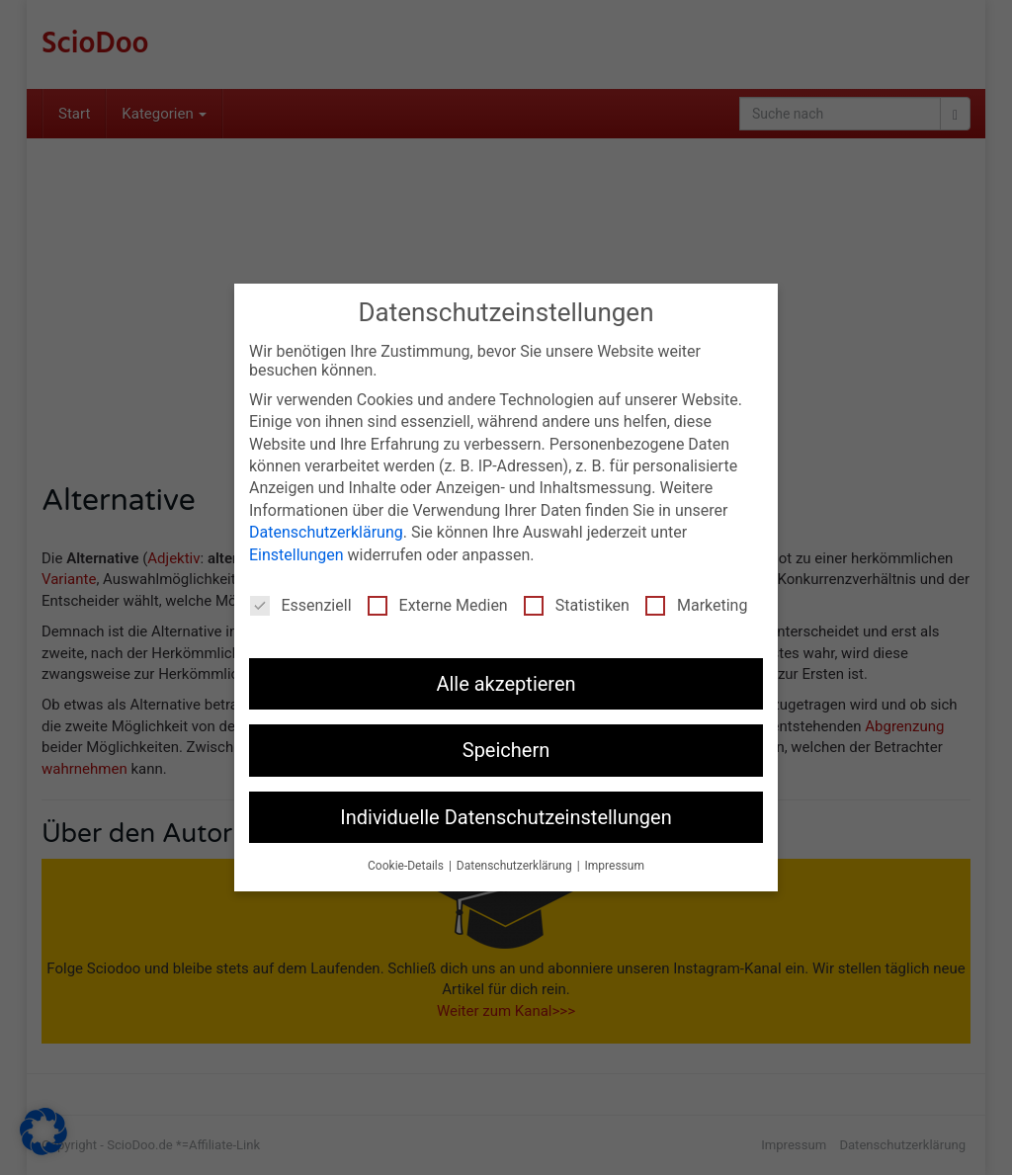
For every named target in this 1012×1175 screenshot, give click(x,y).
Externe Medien (438, 604)
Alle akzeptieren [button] (505, 683)
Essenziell (301, 604)
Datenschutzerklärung (326, 531)
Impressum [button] (614, 865)
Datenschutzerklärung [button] (516, 865)
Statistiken (577, 604)
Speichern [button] (506, 750)
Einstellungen (296, 554)
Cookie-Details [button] (407, 865)
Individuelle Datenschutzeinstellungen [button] (505, 816)
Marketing (696, 604)
